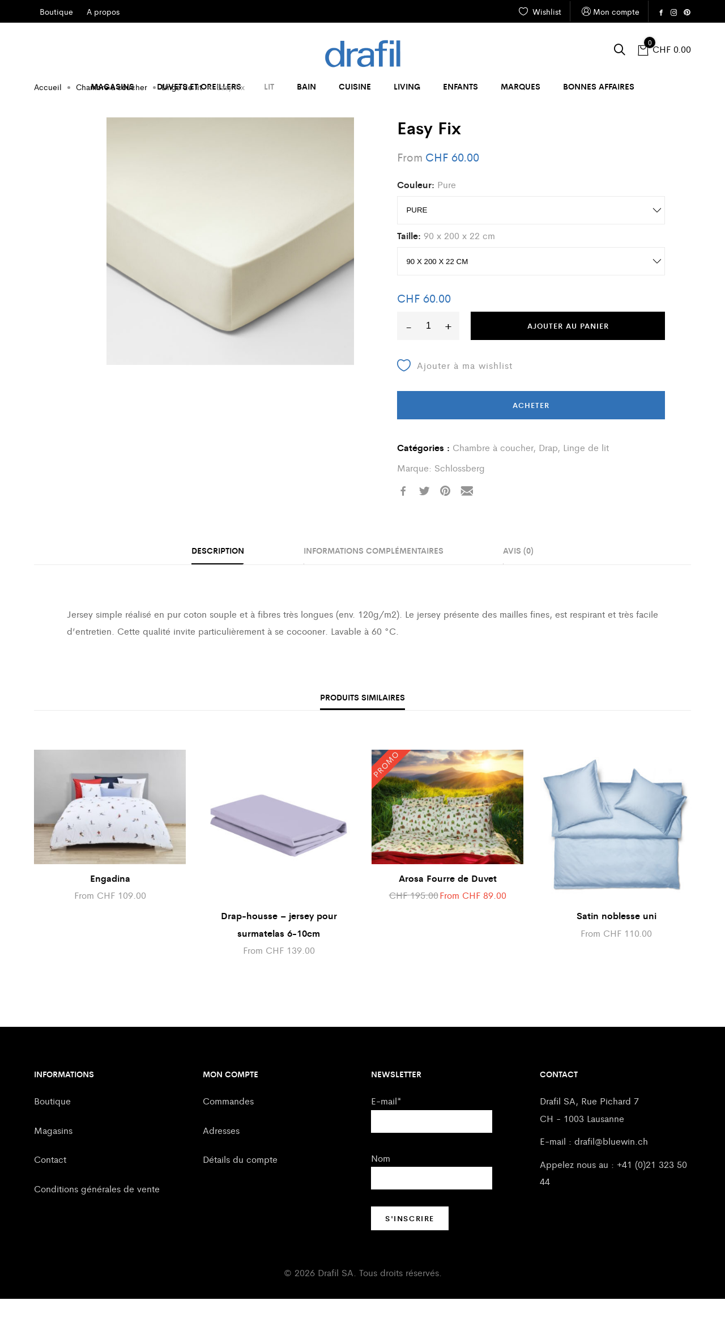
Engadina (110, 909)
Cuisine (355, 86)
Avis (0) (518, 581)
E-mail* (386, 1131)
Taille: (409, 266)
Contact (50, 1190)
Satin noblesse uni (616, 946)
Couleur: (415, 215)
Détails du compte (240, 1190)
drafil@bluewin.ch (611, 1172)
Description (217, 581)
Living (407, 86)
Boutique (52, 1131)
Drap (548, 478)
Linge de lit (181, 118)
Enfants (460, 86)
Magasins (112, 86)
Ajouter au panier (568, 356)
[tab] (217, 583)
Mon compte (609, 12)
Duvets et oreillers (199, 86)
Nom (380, 1189)
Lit (269, 86)
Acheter (531, 436)
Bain (306, 86)
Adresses (221, 1161)
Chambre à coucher (111, 118)
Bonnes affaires (598, 86)
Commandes (228, 1131)
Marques (520, 86)
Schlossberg (459, 498)
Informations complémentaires (373, 581)
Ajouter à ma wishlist (455, 396)
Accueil (48, 118)
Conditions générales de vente (97, 1219)
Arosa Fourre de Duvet (448, 909)
